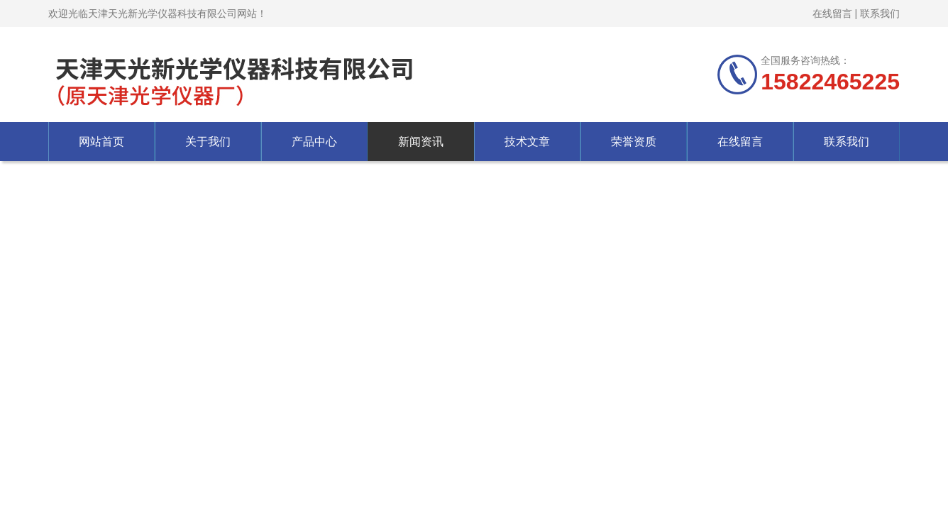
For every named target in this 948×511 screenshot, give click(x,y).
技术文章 (527, 142)
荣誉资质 (633, 142)
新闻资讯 (420, 142)
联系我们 (880, 13)
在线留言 (832, 13)
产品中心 (314, 142)
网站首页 (101, 142)
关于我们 (208, 142)
